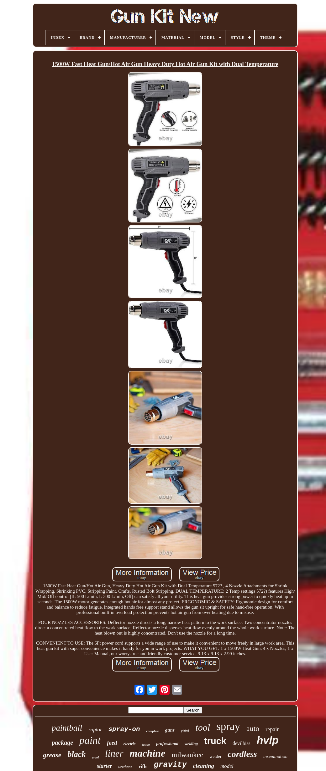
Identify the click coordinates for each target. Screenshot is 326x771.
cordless (242, 754)
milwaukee (187, 755)
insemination (275, 756)
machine (148, 753)
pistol (185, 730)
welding (191, 743)
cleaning (203, 766)
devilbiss (241, 743)
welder (215, 756)
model (227, 766)
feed (112, 742)
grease (52, 755)
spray (228, 726)
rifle (143, 766)
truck (215, 741)
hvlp (268, 740)
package (62, 742)
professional (167, 743)
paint (90, 740)
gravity (170, 764)
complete (152, 731)
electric (130, 743)
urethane (125, 767)
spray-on (124, 729)
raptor (95, 730)
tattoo (146, 744)
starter (104, 766)
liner (114, 753)
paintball (67, 728)
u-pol (95, 757)
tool (203, 727)
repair (272, 729)
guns (170, 730)
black (77, 754)
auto (252, 728)
